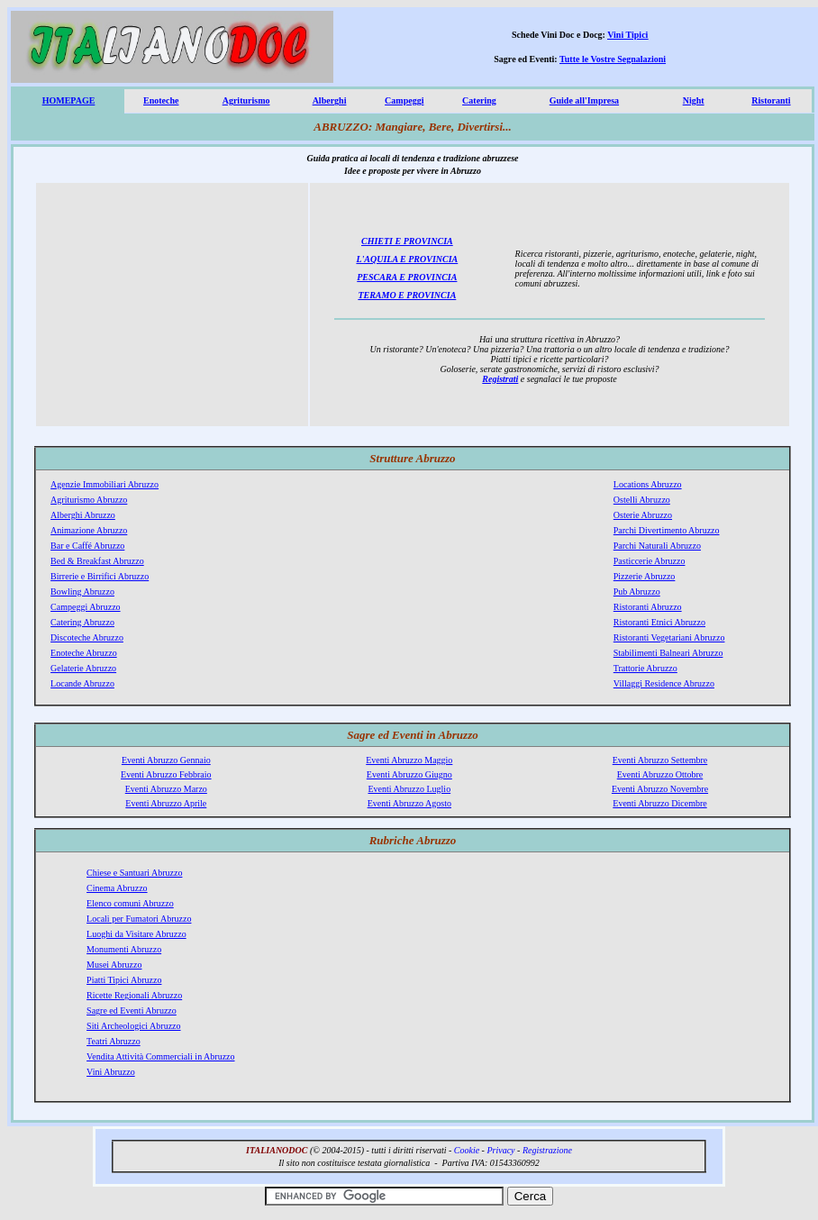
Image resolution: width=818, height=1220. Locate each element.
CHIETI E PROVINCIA (407, 241)
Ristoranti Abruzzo (648, 607)
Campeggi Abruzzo (85, 607)
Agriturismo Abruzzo (88, 500)
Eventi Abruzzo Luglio (409, 789)
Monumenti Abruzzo (123, 949)
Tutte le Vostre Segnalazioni (612, 59)
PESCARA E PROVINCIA (407, 277)
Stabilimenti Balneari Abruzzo (668, 653)
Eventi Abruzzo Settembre (660, 760)
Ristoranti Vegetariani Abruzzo (669, 637)
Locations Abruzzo (648, 484)
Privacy (500, 1150)
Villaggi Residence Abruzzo (664, 683)
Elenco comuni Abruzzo (130, 903)
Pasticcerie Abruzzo (650, 561)
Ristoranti (770, 100)
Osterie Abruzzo (643, 515)
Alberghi (330, 100)
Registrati (500, 379)
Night (693, 100)
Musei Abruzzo (113, 965)
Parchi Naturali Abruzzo (657, 546)
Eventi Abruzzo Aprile (165, 803)
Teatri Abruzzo (113, 1041)
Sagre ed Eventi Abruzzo (131, 1010)
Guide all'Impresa (584, 100)
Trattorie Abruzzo (645, 668)
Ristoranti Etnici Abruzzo (659, 622)
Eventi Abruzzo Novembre (660, 789)
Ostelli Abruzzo (642, 500)
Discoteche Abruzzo (86, 637)
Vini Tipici (627, 35)
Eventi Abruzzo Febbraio (166, 774)
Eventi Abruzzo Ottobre (660, 774)
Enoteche (160, 100)
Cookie (466, 1150)
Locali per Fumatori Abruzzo (138, 919)
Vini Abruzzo (110, 1072)
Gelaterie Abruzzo (83, 668)
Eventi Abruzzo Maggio (409, 760)
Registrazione (547, 1150)
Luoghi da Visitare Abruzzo (136, 934)
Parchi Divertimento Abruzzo (667, 530)
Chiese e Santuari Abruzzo (134, 873)
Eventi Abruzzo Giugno (409, 774)
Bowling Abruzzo (82, 591)
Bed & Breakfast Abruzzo (97, 561)
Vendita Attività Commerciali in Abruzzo (160, 1056)
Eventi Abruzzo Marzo (166, 789)
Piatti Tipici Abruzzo (123, 980)
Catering (479, 100)
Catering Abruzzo (82, 622)
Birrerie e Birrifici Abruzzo (99, 576)
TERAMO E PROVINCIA (407, 295)
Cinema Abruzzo (116, 888)
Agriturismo (246, 100)
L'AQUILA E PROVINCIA (407, 259)
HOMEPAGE (68, 100)
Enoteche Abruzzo (83, 653)
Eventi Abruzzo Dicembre (659, 803)
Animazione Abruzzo (88, 530)
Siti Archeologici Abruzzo (133, 1026)
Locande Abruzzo (82, 683)
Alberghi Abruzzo (82, 515)
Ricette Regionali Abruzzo (134, 995)
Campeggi (404, 100)
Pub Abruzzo (637, 591)
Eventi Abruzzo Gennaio (166, 760)
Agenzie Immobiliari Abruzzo (104, 484)
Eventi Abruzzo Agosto (409, 803)
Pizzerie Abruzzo (645, 576)
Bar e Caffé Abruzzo (87, 546)
